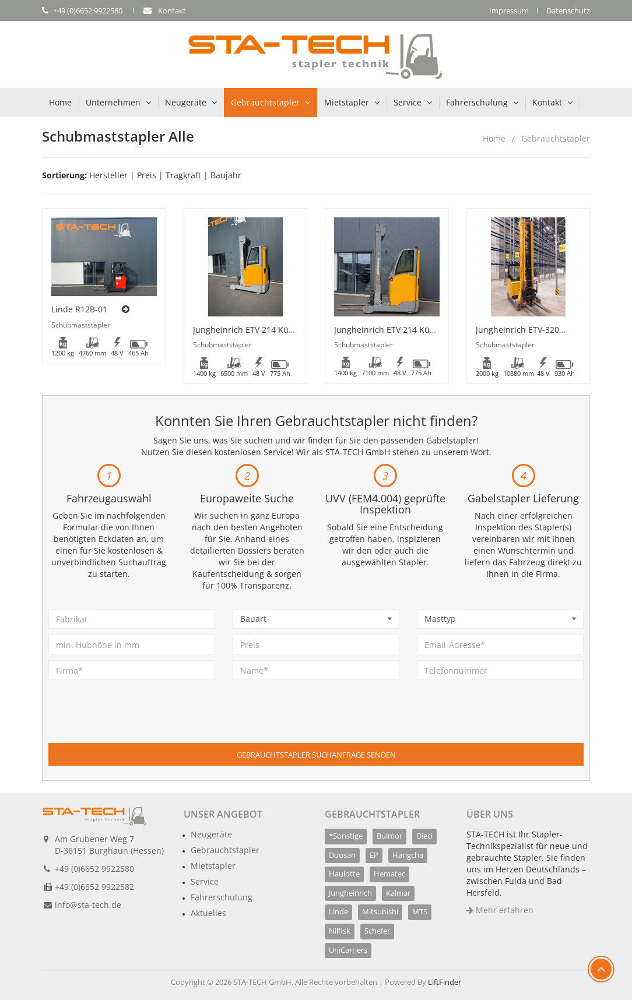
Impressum (509, 10)
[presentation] (137, 720)
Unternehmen (113, 102)
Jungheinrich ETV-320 (517, 329)
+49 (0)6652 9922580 (94, 868)
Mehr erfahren (499, 910)
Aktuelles (208, 912)
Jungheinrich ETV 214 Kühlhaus (254, 329)
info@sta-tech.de (88, 904)
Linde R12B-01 (79, 309)
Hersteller (108, 175)
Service (408, 102)
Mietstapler (346, 102)
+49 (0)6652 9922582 (94, 886)
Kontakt (547, 102)
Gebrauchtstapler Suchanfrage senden (316, 754)
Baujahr (225, 175)
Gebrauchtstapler (265, 102)
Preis (146, 175)
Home (60, 102)
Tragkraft (183, 175)
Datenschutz (568, 10)
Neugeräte (185, 102)
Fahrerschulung (477, 102)
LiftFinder (444, 982)
